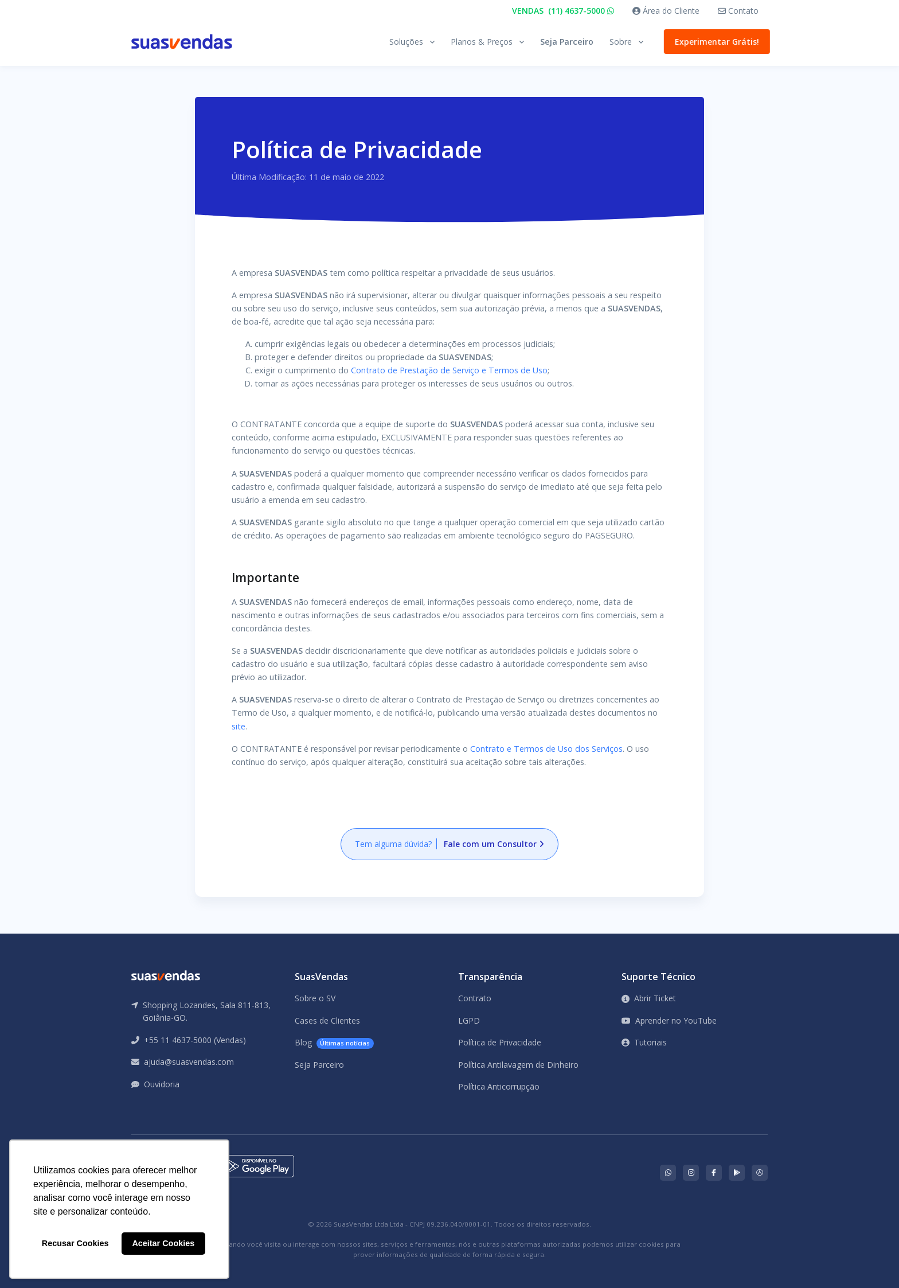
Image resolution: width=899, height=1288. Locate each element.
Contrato (474, 998)
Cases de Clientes (327, 1020)
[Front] (181, 41)
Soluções (406, 41)
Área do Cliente (665, 10)
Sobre (620, 41)
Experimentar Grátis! (715, 41)
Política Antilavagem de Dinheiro (518, 1064)
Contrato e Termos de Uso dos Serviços (546, 748)
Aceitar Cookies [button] (163, 1243)
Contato (738, 10)
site (238, 726)
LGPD (469, 1020)
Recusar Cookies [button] (75, 1243)
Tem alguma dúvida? (449, 843)
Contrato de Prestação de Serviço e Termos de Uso (449, 370)
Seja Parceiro (566, 41)
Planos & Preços (482, 41)
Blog (334, 1043)
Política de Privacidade (499, 1042)
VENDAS (563, 10)
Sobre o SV (315, 998)
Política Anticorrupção (499, 1086)
